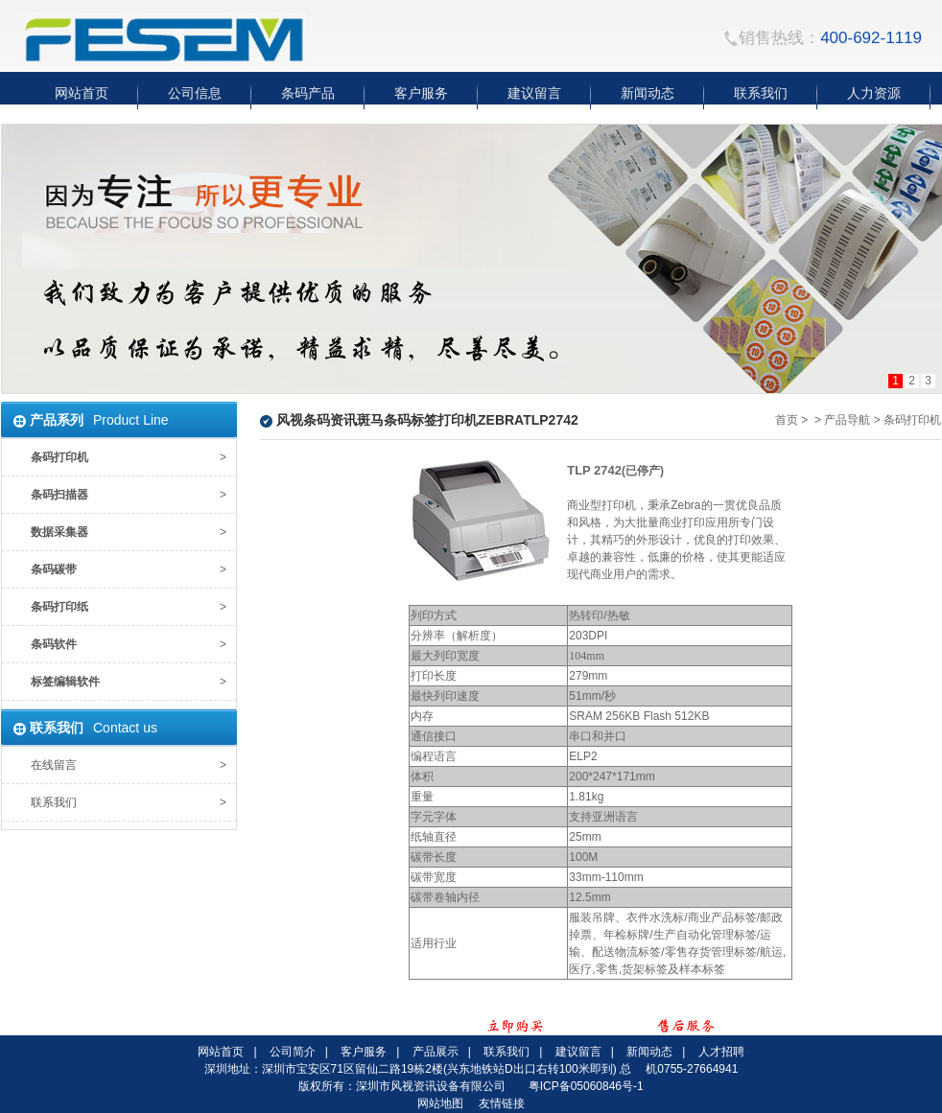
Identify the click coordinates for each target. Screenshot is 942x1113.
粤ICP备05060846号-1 (586, 1086)
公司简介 (293, 1051)
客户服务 (364, 1051)
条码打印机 (912, 420)
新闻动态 (649, 1051)
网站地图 (440, 1103)
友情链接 (502, 1103)
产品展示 (435, 1051)
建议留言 (578, 1051)
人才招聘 (721, 1051)
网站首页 (221, 1051)
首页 (786, 420)
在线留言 (54, 765)
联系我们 (54, 802)
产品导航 (847, 420)
